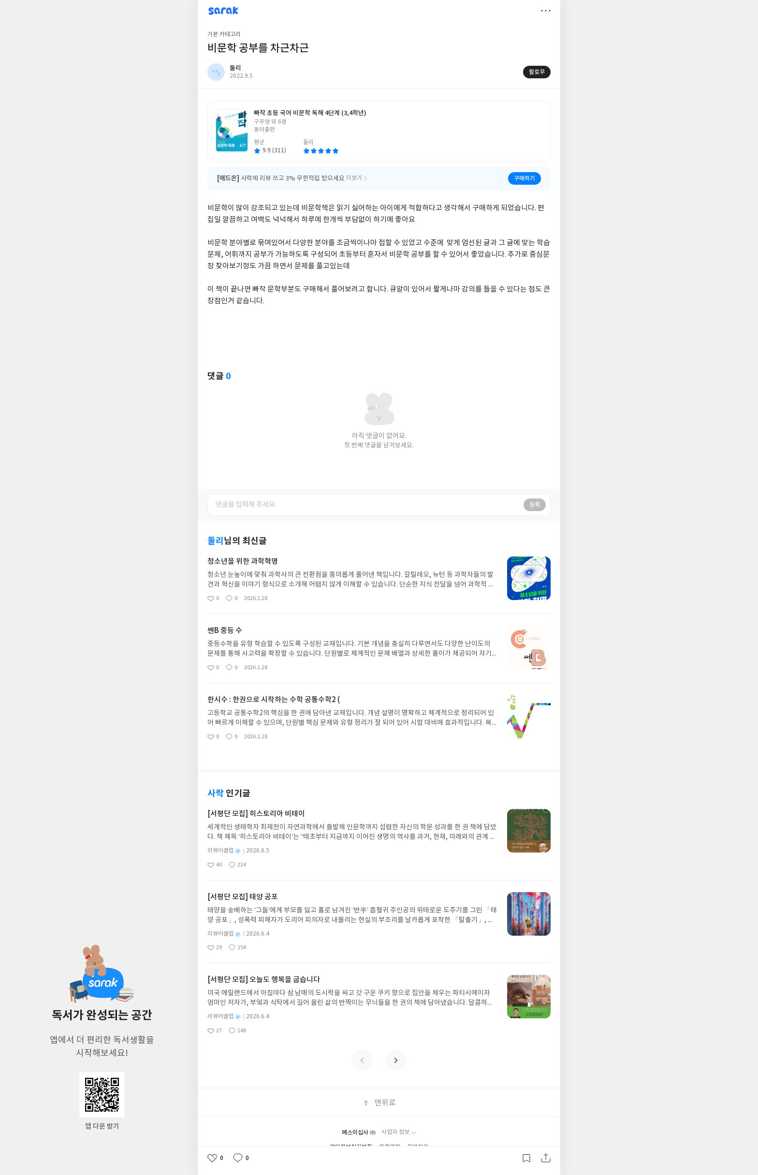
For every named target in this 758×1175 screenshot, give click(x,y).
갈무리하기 (526, 1158)
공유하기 (546, 1158)
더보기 (546, 10)
